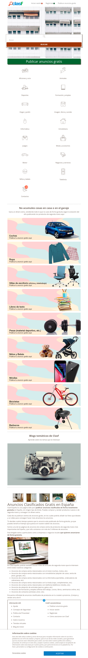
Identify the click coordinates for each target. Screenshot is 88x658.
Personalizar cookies (19, 653)
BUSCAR (44, 44)
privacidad (15, 643)
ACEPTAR (60, 653)
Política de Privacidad (21, 613)
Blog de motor (18, 627)
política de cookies (64, 641)
